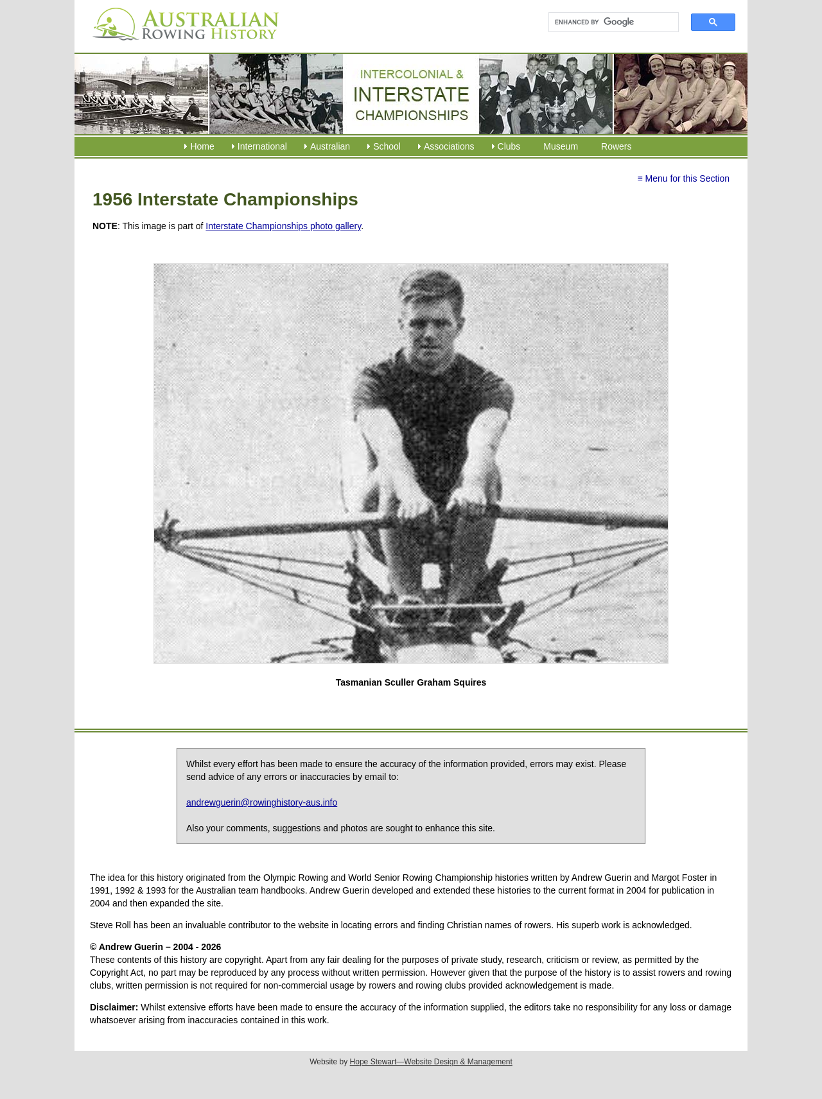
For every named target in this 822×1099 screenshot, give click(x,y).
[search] (608, 22)
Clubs (509, 146)
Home (202, 146)
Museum (560, 146)
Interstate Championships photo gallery (283, 226)
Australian (330, 146)
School (387, 146)
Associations (449, 146)
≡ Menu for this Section (683, 178)
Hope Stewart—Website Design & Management (431, 1061)
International (262, 146)
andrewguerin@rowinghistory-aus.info (261, 802)
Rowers (616, 146)
